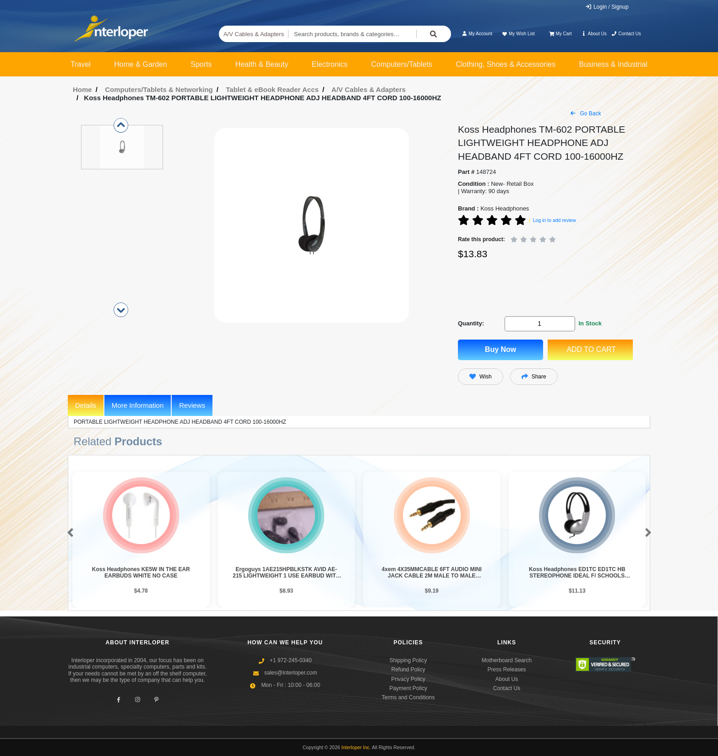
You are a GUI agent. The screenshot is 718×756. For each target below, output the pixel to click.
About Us (594, 33)
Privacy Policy (408, 679)
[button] (68, 533)
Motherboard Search (507, 660)
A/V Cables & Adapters (253, 34)
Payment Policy (408, 688)
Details (85, 405)
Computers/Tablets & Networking (159, 89)
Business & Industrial (613, 64)
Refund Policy (408, 669)
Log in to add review (554, 220)
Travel (81, 64)
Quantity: (471, 323)
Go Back (586, 113)
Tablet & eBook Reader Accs (272, 89)
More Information (137, 405)
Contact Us (626, 33)
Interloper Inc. (356, 747)
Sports (201, 64)
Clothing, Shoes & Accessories (505, 64)
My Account (477, 33)
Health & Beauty (261, 64)
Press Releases (506, 669)
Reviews (192, 405)
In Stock (590, 323)
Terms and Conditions (408, 697)
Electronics (330, 64)
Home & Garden (140, 64)
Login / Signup (607, 7)
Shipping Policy (408, 660)
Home (82, 89)
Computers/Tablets (401, 64)
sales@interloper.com (290, 673)
